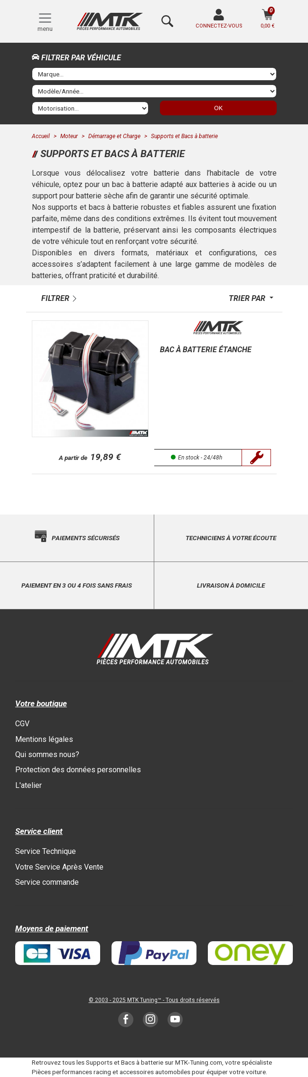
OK (218, 108)
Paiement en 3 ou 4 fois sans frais (76, 585)
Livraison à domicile (231, 585)
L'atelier (28, 785)
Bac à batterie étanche (206, 349)
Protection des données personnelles (78, 769)
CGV (22, 723)
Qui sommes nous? (47, 754)
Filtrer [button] (55, 298)
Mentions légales (44, 739)
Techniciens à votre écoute (231, 538)
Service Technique (45, 851)
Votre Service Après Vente (59, 866)
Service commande (47, 882)
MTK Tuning (142, 1000)
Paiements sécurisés (86, 538)
